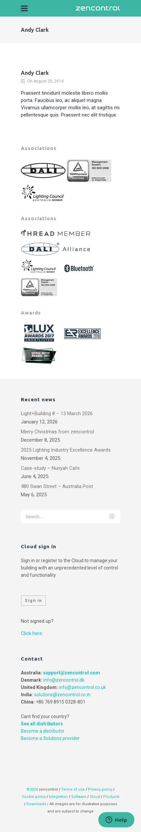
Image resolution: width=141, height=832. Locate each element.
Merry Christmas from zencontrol (57, 432)
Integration (58, 797)
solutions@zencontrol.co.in (62, 694)
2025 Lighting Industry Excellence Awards (66, 450)
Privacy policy (100, 789)
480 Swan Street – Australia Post (57, 486)
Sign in (33, 600)
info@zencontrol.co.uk (82, 687)
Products (111, 797)
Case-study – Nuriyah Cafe (50, 468)
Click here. (32, 633)
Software (78, 797)
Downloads (36, 804)
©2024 (32, 789)
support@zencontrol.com (71, 672)
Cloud (95, 797)
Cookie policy (34, 797)
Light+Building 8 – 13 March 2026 (57, 413)
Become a (50, 738)
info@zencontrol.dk (63, 680)
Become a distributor (43, 731)
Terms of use (73, 789)
